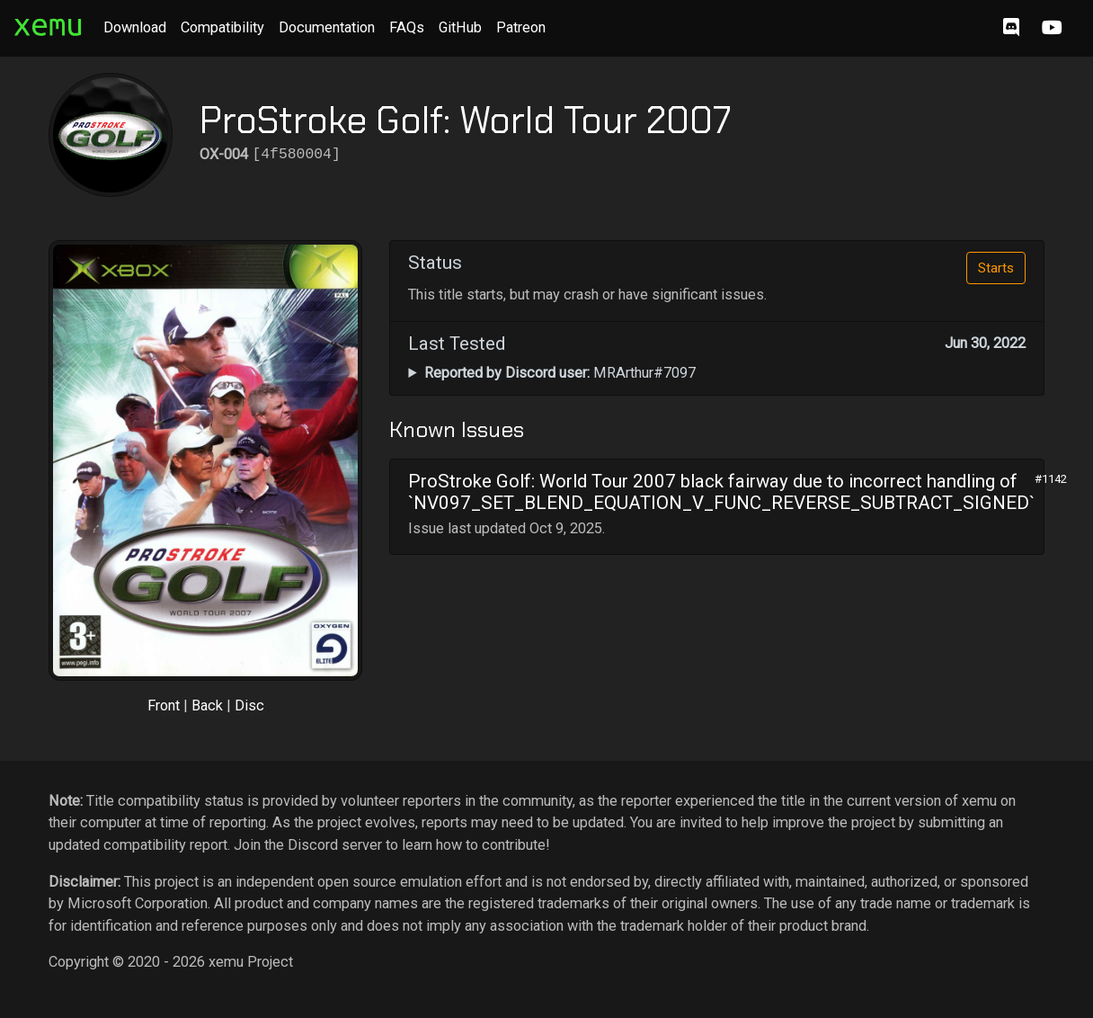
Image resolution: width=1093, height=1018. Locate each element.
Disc (249, 705)
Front (163, 705)
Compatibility (222, 27)
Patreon (521, 27)
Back (207, 705)
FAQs (406, 27)
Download (134, 27)
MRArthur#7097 (560, 372)
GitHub (460, 27)
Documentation (327, 27)
